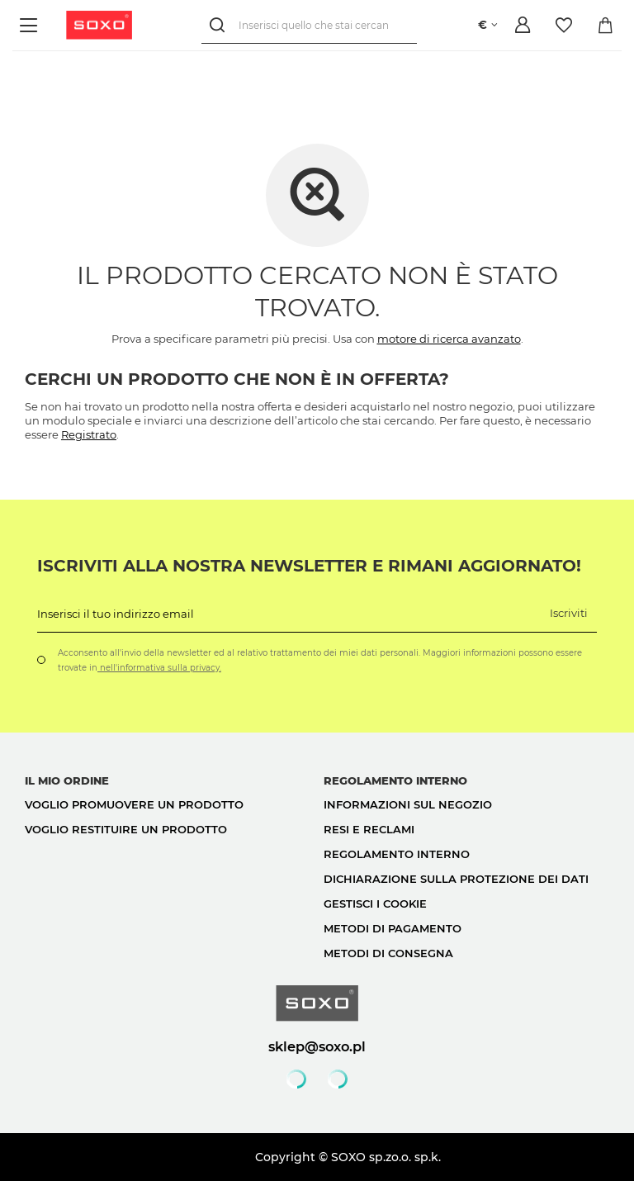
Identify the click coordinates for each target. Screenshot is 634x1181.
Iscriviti (569, 612)
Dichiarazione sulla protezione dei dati (456, 878)
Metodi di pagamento (392, 928)
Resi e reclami (369, 829)
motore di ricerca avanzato (449, 338)
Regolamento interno (397, 854)
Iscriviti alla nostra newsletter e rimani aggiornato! (309, 565)
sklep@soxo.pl (317, 1046)
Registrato (88, 434)
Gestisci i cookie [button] (375, 903)
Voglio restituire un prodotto (126, 829)
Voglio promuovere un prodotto (134, 804)
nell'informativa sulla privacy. (159, 667)
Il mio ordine (67, 780)
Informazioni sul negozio (408, 804)
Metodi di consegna (388, 953)
